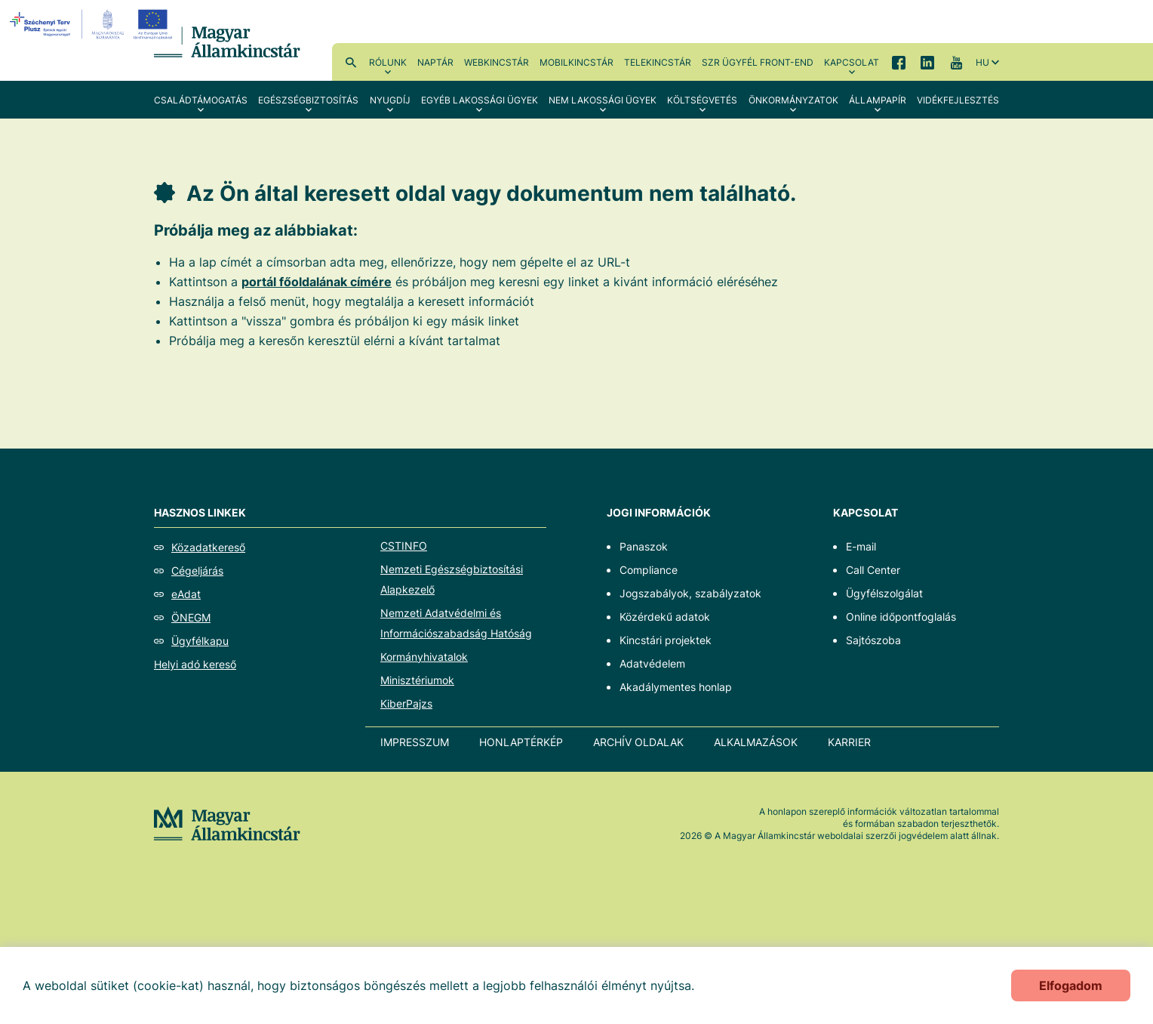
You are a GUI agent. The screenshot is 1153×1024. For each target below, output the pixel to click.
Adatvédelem (652, 663)
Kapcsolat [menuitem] (851, 62)
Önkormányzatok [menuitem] (793, 100)
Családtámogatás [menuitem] (201, 100)
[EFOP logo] (93, 24)
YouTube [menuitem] (956, 62)
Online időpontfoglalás (901, 616)
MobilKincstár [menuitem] (576, 62)
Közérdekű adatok (665, 616)
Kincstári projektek (666, 640)
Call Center (873, 569)
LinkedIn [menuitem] (927, 62)
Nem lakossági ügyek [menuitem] (602, 100)
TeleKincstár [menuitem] (657, 62)
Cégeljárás (197, 570)
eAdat (186, 594)
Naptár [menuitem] (435, 62)
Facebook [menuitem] (898, 62)
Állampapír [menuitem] (877, 100)
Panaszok (644, 546)
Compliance (649, 569)
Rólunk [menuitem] (388, 62)
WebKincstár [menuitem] (496, 62)
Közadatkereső (208, 547)
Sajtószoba (873, 640)
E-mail (861, 546)
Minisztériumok (417, 680)
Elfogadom (1070, 985)
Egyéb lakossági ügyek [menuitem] (479, 100)
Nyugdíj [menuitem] (390, 100)
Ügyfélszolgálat (884, 593)
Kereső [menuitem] (351, 62)
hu (982, 62)
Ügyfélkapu (200, 640)
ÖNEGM (191, 617)
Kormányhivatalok (424, 656)
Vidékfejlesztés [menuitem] (958, 100)
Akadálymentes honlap (676, 686)
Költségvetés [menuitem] (702, 100)
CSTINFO (403, 545)
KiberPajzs (406, 703)
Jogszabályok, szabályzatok (690, 593)
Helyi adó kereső (195, 664)
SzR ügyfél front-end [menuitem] (757, 62)
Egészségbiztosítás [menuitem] (308, 100)
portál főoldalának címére (316, 281)
